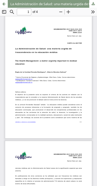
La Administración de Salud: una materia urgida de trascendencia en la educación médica (53, 4)
